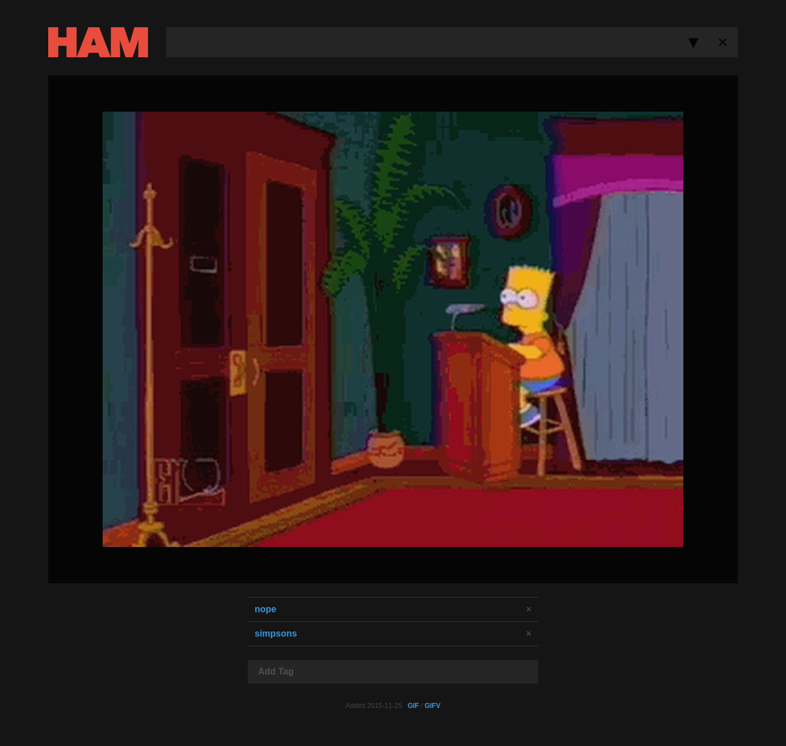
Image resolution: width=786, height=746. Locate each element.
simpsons (276, 633)
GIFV (433, 706)
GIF (413, 706)
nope (265, 609)
